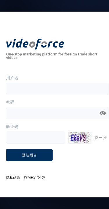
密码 (10, 102)
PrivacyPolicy (34, 177)
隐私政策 (13, 177)
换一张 (100, 137)
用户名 (12, 78)
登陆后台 (29, 155)
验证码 (12, 127)
